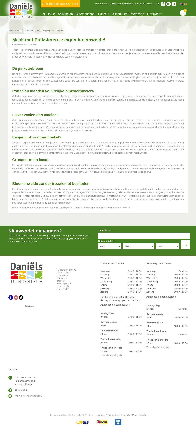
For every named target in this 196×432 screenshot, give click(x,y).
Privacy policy (139, 415)
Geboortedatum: (106, 241)
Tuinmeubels (63, 286)
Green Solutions (97, 415)
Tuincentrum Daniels (66, 270)
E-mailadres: (105, 230)
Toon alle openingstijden (112, 355)
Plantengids (62, 289)
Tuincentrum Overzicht (118, 415)
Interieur (60, 281)
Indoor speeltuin (64, 283)
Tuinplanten (62, 275)
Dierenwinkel (63, 272)
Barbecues (62, 278)
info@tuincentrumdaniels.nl (28, 396)
